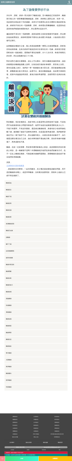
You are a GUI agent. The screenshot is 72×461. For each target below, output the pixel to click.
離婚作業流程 (10, 264)
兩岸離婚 (8, 366)
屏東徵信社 (57, 428)
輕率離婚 (8, 380)
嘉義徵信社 (57, 425)
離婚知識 (8, 319)
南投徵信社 (36, 425)
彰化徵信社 (15, 425)
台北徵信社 (36, 416)
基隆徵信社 (15, 416)
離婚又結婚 (9, 230)
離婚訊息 (8, 339)
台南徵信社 (15, 428)
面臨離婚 (8, 298)
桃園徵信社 (15, 419)
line (59, 449)
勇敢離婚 (8, 312)
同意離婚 (8, 387)
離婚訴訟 (8, 189)
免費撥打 (55, 458)
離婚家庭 (8, 326)
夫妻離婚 (8, 360)
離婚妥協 (8, 183)
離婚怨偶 (8, 291)
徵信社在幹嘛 (15, 436)
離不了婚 (8, 244)
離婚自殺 (8, 278)
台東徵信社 (36, 431)
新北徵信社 (57, 416)
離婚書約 (8, 373)
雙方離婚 (8, 353)
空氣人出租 (36, 436)
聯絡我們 (60, 442)
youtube (12, 449)
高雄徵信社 (36, 428)
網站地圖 (45, 442)
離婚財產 (8, 217)
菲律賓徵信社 (57, 436)
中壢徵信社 (36, 419)
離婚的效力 (9, 285)
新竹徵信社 (57, 419)
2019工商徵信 (36, 434)
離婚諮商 (8, 203)
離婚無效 (8, 346)
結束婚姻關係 (10, 251)
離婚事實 (8, 332)
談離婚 (8, 237)
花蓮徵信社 (57, 431)
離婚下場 (8, 196)
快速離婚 (8, 305)
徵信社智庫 (29, 442)
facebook (44, 449)
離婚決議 (8, 210)
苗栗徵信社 (15, 422)
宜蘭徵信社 (15, 431)
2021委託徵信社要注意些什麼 (57, 434)
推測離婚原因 (10, 223)
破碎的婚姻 (9, 257)
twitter (28, 449)
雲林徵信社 (57, 422)
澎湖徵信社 (15, 434)
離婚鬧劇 (8, 271)
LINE (21, 458)
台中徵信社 (36, 422)
